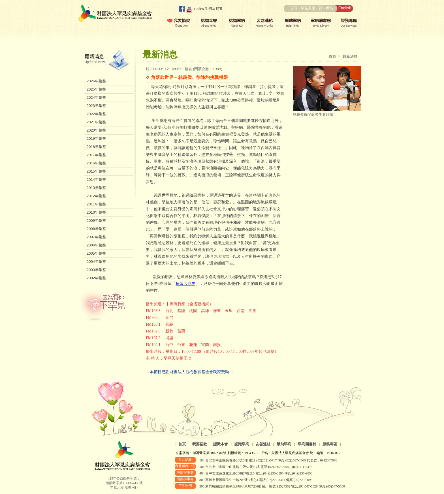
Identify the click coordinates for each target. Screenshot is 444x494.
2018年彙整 (96, 147)
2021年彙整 (96, 122)
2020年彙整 (96, 130)
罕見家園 (308, 8)
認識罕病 (241, 444)
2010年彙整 (96, 212)
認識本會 (220, 444)
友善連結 (263, 444)
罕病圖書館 (307, 444)
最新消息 (350, 56)
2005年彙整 (96, 253)
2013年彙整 (96, 188)
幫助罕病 (284, 444)
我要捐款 (199, 444)
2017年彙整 (96, 155)
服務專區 (330, 444)
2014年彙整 (96, 179)
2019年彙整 (96, 138)
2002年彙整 (96, 278)
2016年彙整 (96, 163)
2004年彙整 (96, 261)
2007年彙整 (96, 237)
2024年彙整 (96, 97)
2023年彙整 (96, 106)
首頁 (294, 8)
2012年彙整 (96, 196)
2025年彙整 (96, 89)
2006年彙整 (96, 245)
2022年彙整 (96, 114)
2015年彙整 (96, 171)
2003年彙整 (96, 270)
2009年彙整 (96, 220)
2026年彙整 (96, 81)
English (344, 8)
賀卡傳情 (326, 8)
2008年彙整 (96, 229)
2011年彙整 (96, 204)
